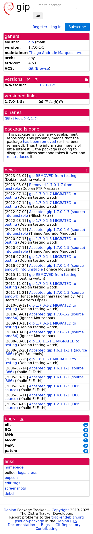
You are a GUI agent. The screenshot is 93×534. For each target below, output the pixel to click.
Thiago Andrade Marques (51, 53)
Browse (42, 68)
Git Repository (67, 525)
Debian (10, 510)
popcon (11, 478)
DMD (79, 53)
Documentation (21, 525)
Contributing (46, 528)
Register (40, 27)
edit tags (12, 483)
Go (38, 15)
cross (32, 473)
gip (31, 42)
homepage (14, 467)
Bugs (45, 525)
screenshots (15, 488)
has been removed (39, 142)
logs (21, 473)
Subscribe (77, 27)
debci (9, 494)
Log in (56, 27)
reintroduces (18, 157)
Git (30, 68)
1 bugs (17, 118)
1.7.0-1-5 (47, 85)
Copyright (60, 510)
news (10, 170)
